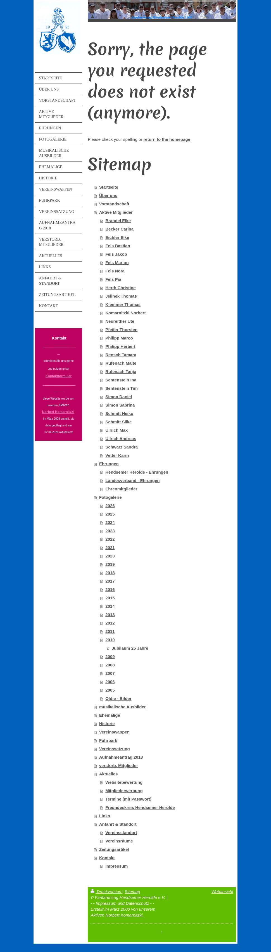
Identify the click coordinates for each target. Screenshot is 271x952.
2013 (110, 614)
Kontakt (107, 857)
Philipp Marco (119, 338)
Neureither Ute (119, 321)
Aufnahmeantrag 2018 (121, 757)
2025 (110, 514)
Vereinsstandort (121, 832)
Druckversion (106, 891)
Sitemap (132, 891)
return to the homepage (166, 139)
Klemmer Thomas (123, 304)
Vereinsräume (119, 841)
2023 (110, 530)
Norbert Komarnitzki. (125, 915)
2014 (110, 606)
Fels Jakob (116, 254)
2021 (110, 547)
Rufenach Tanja (120, 371)
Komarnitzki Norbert (125, 312)
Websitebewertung (123, 782)
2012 (110, 623)
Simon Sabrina (120, 405)
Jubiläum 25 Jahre (130, 648)
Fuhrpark (108, 740)
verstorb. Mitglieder (118, 765)
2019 (110, 564)
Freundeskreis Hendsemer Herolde (140, 807)
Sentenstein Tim (121, 388)
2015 (110, 597)
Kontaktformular (59, 376)
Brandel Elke (118, 220)
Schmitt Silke (118, 421)
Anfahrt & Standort (118, 824)
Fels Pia (113, 279)
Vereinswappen (114, 732)
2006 (110, 681)
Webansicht (222, 891)
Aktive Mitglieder (116, 212)
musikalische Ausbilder (122, 706)
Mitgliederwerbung (123, 790)
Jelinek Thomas (121, 296)
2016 (110, 589)
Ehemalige (109, 715)
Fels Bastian (117, 245)
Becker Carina (119, 229)
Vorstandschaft (114, 203)
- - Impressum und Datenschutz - (121, 903)
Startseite (108, 187)
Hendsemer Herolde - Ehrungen (136, 472)
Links (104, 815)
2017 (110, 581)
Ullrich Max (116, 430)
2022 (110, 539)
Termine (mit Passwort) (128, 799)
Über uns (108, 195)
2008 (110, 665)
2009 (110, 656)
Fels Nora (114, 271)
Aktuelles (108, 773)
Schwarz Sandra (121, 447)
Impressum (116, 866)
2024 (110, 522)
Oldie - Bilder (118, 698)
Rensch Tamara (120, 354)
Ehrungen (109, 463)
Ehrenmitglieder (121, 488)
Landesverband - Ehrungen (132, 480)
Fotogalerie (110, 497)
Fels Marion (117, 262)
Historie (107, 723)
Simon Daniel (118, 396)
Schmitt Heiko (119, 413)
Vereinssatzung (114, 748)
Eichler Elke (117, 237)
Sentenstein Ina (120, 380)
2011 (110, 631)
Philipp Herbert (120, 346)
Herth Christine (120, 287)
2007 (110, 673)
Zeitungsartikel (114, 849)
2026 (110, 505)
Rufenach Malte (120, 363)
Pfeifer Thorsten (121, 329)
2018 (110, 572)
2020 (110, 556)
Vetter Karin (117, 455)
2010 (110, 639)
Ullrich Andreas (120, 438)
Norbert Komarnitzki (58, 412)
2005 (110, 690)
